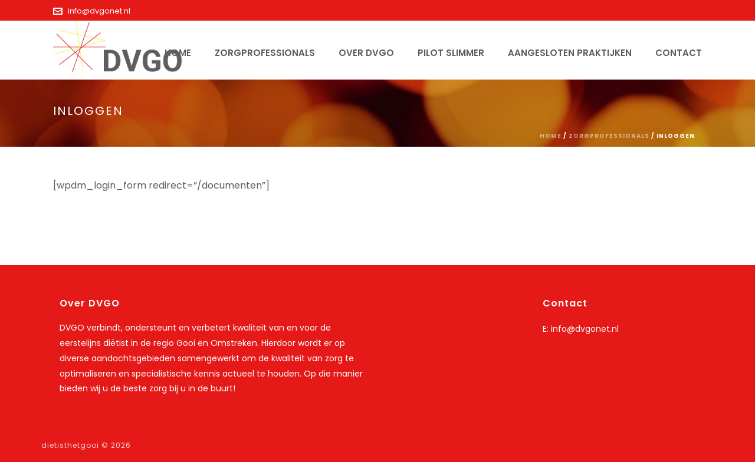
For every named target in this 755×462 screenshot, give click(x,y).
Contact (678, 53)
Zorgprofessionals (265, 53)
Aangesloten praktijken (570, 53)
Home (551, 135)
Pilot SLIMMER (451, 53)
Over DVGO (366, 53)
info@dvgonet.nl (99, 10)
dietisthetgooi (70, 445)
